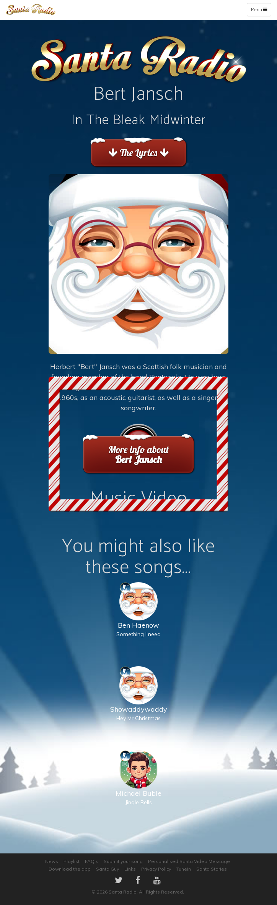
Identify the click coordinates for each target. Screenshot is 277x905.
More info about (138, 454)
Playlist (72, 861)
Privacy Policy (156, 869)
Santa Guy (107, 869)
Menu (261, 11)
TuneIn (183, 869)
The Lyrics (138, 152)
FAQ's (91, 861)
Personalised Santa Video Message (189, 861)
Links (130, 869)
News (51, 861)
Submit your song (123, 861)
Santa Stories (211, 869)
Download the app (70, 869)
